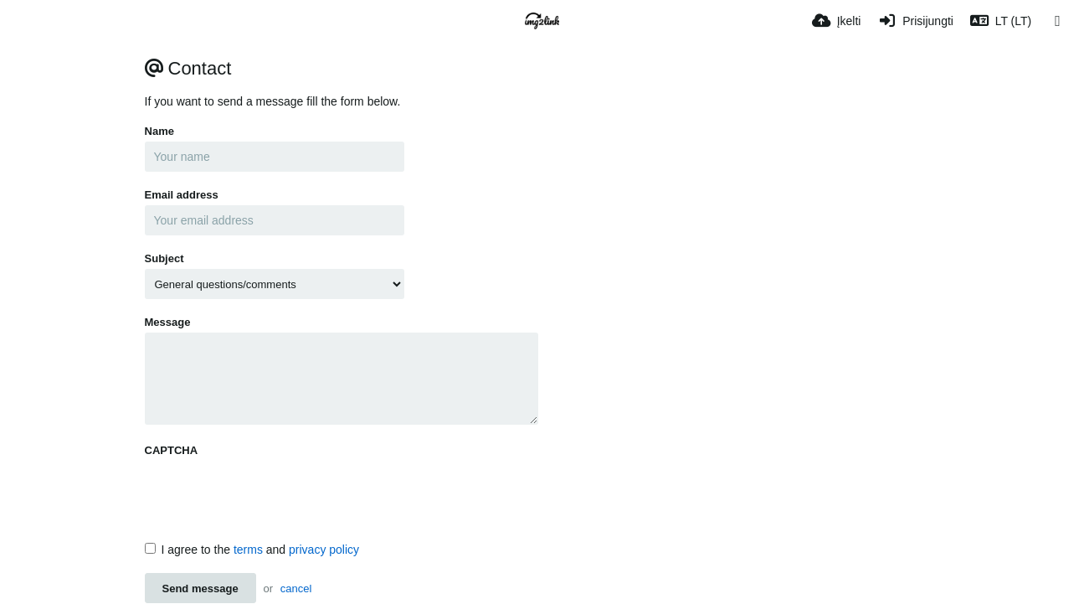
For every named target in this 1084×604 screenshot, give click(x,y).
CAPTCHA (171, 450)
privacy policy (324, 549)
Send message (200, 588)
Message (168, 322)
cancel (296, 588)
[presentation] (272, 493)
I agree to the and (252, 549)
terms (248, 549)
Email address (181, 194)
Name (159, 131)
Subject (164, 258)
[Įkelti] (836, 21)
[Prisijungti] (915, 21)
